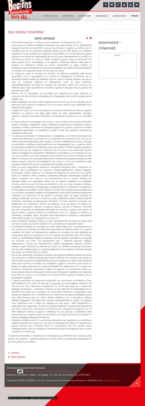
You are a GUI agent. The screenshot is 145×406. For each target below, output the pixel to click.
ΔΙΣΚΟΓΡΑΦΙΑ (84, 16)
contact (15, 352)
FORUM (134, 16)
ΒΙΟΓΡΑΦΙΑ (68, 16)
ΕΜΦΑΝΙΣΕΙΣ (102, 16)
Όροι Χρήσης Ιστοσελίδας (26, 32)
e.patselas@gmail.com (111, 380)
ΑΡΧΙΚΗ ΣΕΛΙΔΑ (50, 16)
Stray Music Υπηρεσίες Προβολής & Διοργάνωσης (43, 371)
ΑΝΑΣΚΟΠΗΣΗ (119, 16)
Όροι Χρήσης (18, 356)
